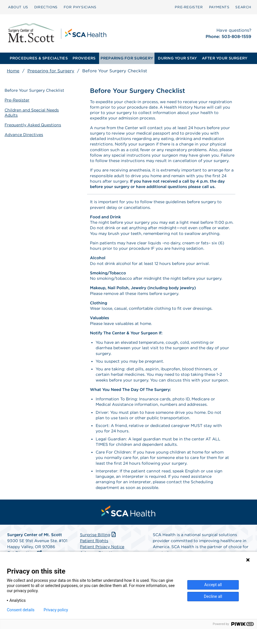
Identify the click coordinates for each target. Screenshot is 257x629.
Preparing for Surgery (50, 70)
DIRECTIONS (46, 7)
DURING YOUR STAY (177, 58)
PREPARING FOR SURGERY (127, 58)
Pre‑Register (189, 7)
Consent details (21, 610)
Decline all (213, 596)
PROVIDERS (84, 58)
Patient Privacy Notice (102, 546)
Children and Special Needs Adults (32, 112)
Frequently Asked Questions (33, 125)
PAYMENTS (219, 7)
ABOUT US (18, 7)
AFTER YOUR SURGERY (225, 58)
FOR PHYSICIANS (80, 7)
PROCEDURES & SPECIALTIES (39, 58)
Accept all (213, 584)
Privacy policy (56, 610)
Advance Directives (24, 134)
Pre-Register (17, 100)
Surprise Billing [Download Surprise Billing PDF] (98, 534)
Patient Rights (94, 540)
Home (13, 70)
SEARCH (243, 7)
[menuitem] (18, 7)
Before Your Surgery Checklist (34, 90)
